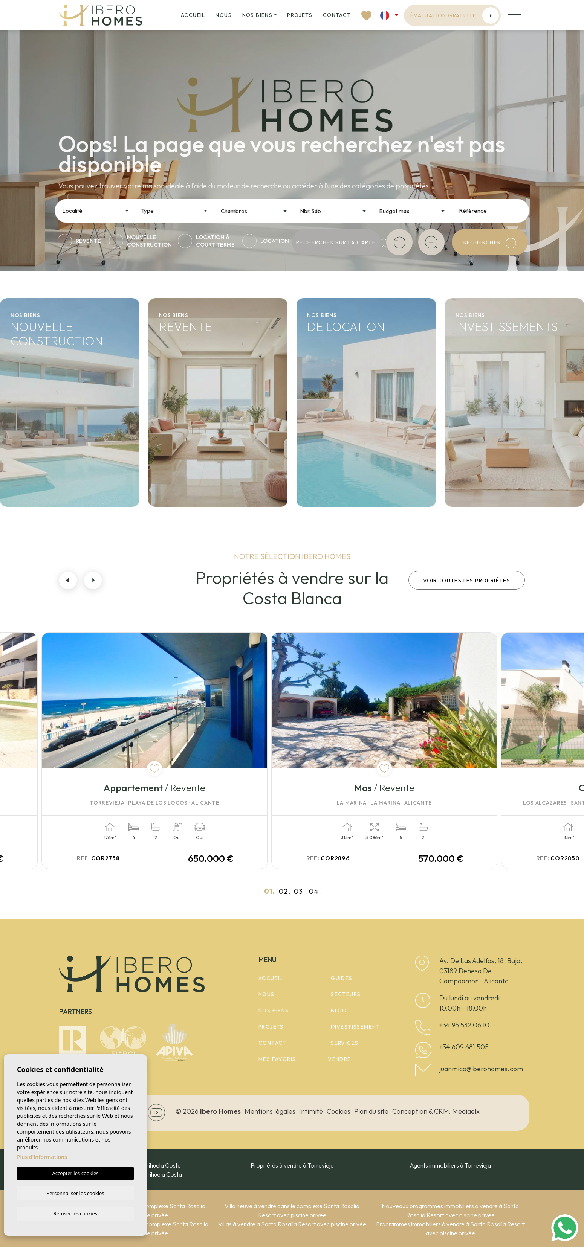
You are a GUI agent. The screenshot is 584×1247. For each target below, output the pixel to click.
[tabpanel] (173, 750)
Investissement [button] (355, 1026)
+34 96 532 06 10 (464, 1025)
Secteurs (346, 994)
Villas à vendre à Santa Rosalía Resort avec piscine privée (292, 1224)
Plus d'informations (42, 1156)
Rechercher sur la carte (338, 243)
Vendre (339, 1059)
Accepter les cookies (75, 1172)
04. (315, 891)
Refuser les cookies (75, 1213)
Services (344, 1043)
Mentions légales (270, 1111)
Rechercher (490, 243)
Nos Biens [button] (257, 15)
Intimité (311, 1111)
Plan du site (371, 1111)
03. (300, 891)
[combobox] (96, 210)
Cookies (338, 1111)
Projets (299, 15)
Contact (337, 15)
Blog (339, 1010)
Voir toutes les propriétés (466, 580)
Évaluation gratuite (454, 15)
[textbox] (98, 211)
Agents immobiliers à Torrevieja (450, 1165)
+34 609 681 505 (464, 1047)
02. (285, 891)
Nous (224, 15)
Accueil (193, 15)
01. (269, 891)
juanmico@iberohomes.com (481, 1068)
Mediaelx (466, 1111)
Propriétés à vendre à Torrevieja (292, 1165)
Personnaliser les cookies (75, 1192)
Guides (341, 978)
